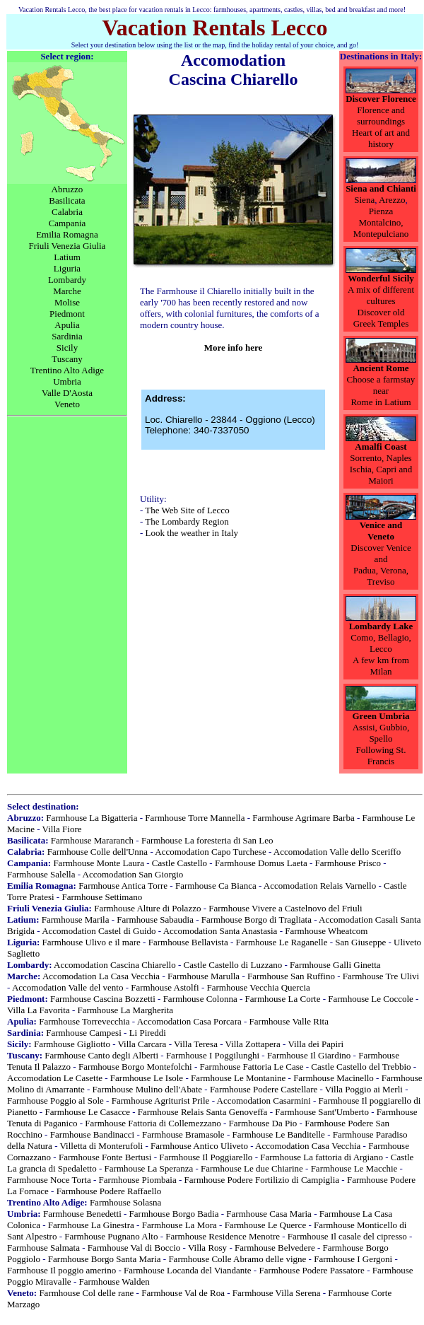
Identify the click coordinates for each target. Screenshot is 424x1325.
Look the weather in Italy (192, 532)
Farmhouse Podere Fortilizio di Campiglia (262, 1179)
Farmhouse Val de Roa (183, 1293)
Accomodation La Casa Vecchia (101, 976)
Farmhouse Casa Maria (269, 1213)
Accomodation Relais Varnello (320, 885)
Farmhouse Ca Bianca (216, 885)
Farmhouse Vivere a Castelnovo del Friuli (285, 908)
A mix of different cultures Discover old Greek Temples (381, 306)
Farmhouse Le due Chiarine (252, 1168)
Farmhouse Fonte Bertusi (105, 1157)
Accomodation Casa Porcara (189, 1021)
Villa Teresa (196, 1044)
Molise (67, 302)
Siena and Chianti (381, 188)
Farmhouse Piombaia (138, 1179)
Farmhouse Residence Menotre (222, 1236)
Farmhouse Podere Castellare (263, 1089)
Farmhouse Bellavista (188, 942)
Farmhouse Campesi (84, 1032)
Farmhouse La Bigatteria (91, 817)
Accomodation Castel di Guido (98, 931)
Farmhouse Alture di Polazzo (147, 908)
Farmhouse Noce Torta (49, 1179)
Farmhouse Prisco (348, 863)
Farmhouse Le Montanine (238, 1078)
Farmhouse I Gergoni (353, 1259)
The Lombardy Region (186, 521)
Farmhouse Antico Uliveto (199, 1145)
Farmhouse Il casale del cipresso (347, 1236)
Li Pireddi (147, 1032)
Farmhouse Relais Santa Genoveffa (203, 1112)
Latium (67, 257)
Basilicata (67, 200)
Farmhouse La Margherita (126, 1010)
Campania (67, 223)
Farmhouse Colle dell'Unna (97, 851)
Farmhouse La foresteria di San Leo (207, 840)
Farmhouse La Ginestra (91, 1225)
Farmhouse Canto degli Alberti (101, 1055)
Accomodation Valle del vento (68, 987)
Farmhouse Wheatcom (326, 931)
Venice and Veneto (381, 531)
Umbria (67, 381)
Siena (364, 199)
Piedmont (67, 313)
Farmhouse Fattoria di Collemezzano (152, 1123)
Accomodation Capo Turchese (210, 851)
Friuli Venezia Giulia (67, 245)
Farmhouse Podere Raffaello (109, 1191)
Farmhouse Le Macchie (354, 1168)
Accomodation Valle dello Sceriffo (337, 851)
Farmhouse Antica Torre (122, 885)
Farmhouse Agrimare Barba (303, 817)
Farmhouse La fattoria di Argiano (321, 1157)
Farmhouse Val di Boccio (134, 1247)
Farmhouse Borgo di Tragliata (256, 919)
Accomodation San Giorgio (133, 874)
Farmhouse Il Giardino (309, 1055)
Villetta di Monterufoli (101, 1145)
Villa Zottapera (253, 1044)
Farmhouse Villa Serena (276, 1293)
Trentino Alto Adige (67, 370)
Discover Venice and (381, 553)
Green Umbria (381, 716)
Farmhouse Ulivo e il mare (91, 942)
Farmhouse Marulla (203, 976)
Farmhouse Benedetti (82, 1213)
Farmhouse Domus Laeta (261, 863)
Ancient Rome (380, 368)
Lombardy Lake (381, 626)
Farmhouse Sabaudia (155, 919)
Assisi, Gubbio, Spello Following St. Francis (381, 744)
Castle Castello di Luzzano (233, 964)
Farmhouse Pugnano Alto (111, 1236)
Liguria (67, 268)
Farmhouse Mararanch (92, 840)
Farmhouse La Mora (179, 1225)
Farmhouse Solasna (125, 1202)
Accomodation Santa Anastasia (220, 931)
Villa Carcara (142, 1044)
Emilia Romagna (67, 234)
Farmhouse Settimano (101, 897)
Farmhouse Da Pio (263, 1123)
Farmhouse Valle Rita (289, 1021)
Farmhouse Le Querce (266, 1225)
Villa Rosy (207, 1247)
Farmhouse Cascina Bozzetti (102, 998)
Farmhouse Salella (41, 874)
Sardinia (67, 336)
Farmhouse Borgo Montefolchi (135, 1066)
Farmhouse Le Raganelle (282, 942)
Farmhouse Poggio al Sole (55, 1100)
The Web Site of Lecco (187, 510)
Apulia (66, 325)
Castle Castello (179, 863)
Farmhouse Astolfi (165, 987)
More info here (233, 347)
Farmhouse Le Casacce (87, 1112)
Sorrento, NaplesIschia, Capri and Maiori (381, 469)
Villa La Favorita (38, 1010)
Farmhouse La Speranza (149, 1168)
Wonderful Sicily (381, 278)
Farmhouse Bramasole (183, 1134)
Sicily (67, 347)
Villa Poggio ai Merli (364, 1089)
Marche (67, 291)
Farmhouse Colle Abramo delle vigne (237, 1259)
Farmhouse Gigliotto (72, 1044)
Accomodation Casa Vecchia (307, 1145)
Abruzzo (67, 189)
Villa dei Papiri (315, 1044)
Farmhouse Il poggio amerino (61, 1270)
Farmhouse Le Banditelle (278, 1134)
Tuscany (67, 359)
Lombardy (67, 279)
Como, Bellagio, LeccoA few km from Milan (381, 654)
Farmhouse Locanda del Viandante (188, 1270)
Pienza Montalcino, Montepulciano (381, 222)
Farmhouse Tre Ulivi (381, 976)
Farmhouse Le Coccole (370, 998)
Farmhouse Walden (113, 1281)
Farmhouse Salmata (43, 1247)
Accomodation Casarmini (264, 1100)
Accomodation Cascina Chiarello (115, 964)
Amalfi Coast (380, 446)
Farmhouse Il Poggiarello (205, 1157)
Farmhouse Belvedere (275, 1247)
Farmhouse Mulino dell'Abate (147, 1089)
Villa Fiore (62, 829)
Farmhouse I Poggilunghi (212, 1055)
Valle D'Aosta (67, 392)
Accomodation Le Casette (54, 1078)
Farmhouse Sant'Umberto (322, 1112)
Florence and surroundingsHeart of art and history (381, 127)
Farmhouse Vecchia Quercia (258, 987)
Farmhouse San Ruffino (291, 976)
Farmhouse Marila (76, 919)
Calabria (67, 211)
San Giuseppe (360, 942)
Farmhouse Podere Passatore (311, 1270)
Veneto (67, 404)
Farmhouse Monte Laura (98, 863)
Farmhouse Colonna (200, 998)
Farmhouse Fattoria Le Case (252, 1066)
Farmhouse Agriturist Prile (161, 1100)
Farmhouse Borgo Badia (174, 1213)
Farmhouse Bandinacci (92, 1134)
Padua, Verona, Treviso (380, 576)
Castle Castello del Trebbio (361, 1066)
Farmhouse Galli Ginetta (335, 964)
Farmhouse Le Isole (146, 1078)
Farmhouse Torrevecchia (84, 1021)
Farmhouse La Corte (283, 998)
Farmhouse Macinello (333, 1078)
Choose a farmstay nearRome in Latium (381, 390)
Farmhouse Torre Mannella (195, 817)
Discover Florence (381, 98)
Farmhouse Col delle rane (86, 1293)
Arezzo (392, 199)
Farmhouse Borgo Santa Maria (104, 1259)
